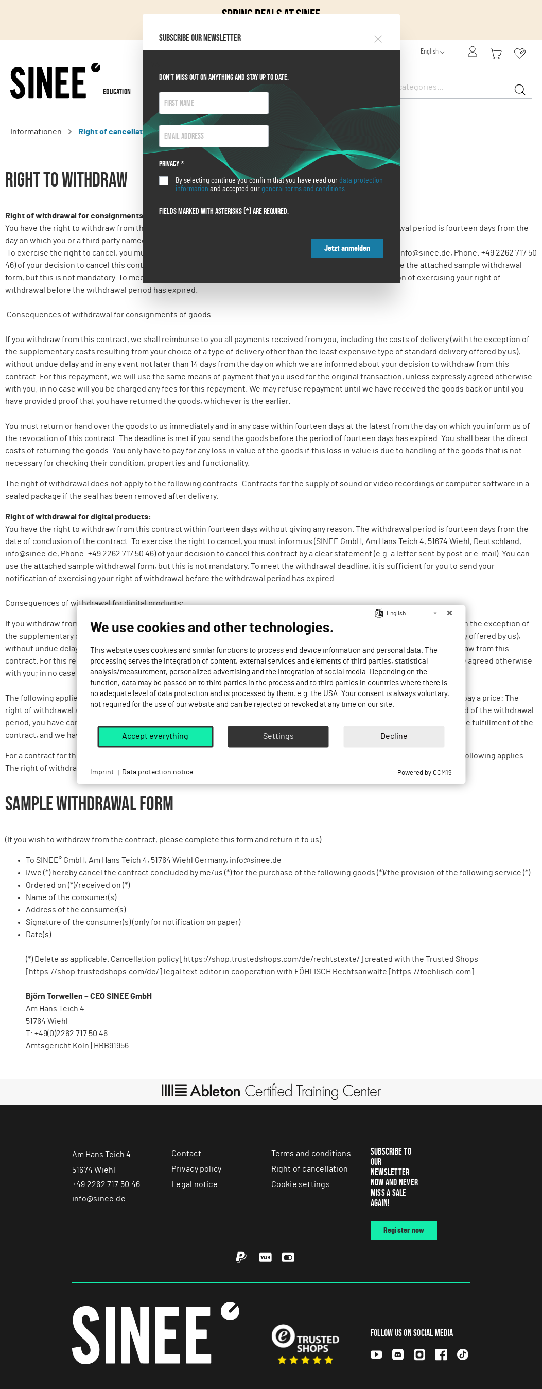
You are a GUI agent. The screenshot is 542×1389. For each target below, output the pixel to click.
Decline (394, 736)
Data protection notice (157, 772)
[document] (271, 672)
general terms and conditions (303, 188)
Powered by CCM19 (424, 773)
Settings (278, 736)
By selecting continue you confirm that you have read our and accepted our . (279, 184)
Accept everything (155, 736)
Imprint (102, 772)
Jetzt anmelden (347, 248)
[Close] (378, 37)
